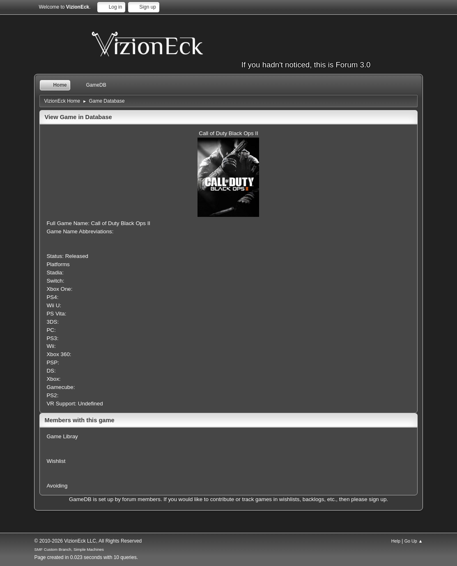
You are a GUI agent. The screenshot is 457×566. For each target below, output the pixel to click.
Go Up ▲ (413, 540)
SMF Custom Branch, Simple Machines (68, 549)
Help (395, 540)
